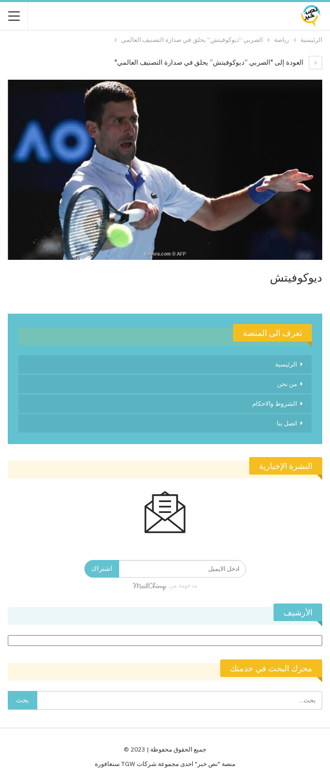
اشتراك (101, 568)
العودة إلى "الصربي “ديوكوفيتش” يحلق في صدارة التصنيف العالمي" (218, 62)
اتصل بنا (287, 423)
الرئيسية (286, 364)
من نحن (287, 384)
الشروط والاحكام (274, 403)
